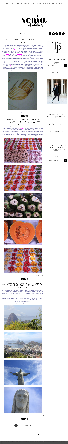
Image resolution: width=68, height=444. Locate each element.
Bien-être (27, 3)
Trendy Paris (37, 8)
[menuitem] (6, 5)
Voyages (12, 3)
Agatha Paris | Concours (56, 138)
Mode (6, 3)
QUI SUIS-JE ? (57, 72)
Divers (29, 8)
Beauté (19, 3)
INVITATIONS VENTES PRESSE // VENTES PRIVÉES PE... (56, 116)
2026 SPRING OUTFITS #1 (56, 131)
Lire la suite (39, 275)
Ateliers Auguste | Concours (56, 124)
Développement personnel (41, 3)
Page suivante (28, 425)
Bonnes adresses (57, 3)
